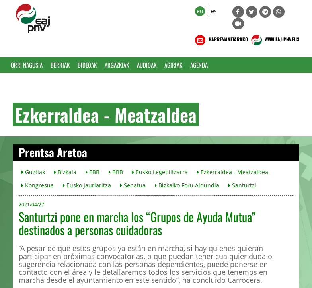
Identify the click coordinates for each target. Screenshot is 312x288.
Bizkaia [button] (65, 172)
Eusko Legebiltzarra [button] (160, 172)
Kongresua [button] (37, 185)
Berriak (60, 64)
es (214, 11)
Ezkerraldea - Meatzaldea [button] (232, 172)
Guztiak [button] (33, 172)
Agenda (199, 64)
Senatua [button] (133, 185)
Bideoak (87, 64)
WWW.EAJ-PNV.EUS (274, 40)
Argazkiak (117, 64)
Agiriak (173, 64)
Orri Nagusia (27, 64)
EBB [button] (92, 172)
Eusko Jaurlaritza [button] (87, 185)
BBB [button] (116, 172)
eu (200, 11)
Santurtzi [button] (242, 185)
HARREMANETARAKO (220, 40)
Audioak (146, 64)
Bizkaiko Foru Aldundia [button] (187, 185)
